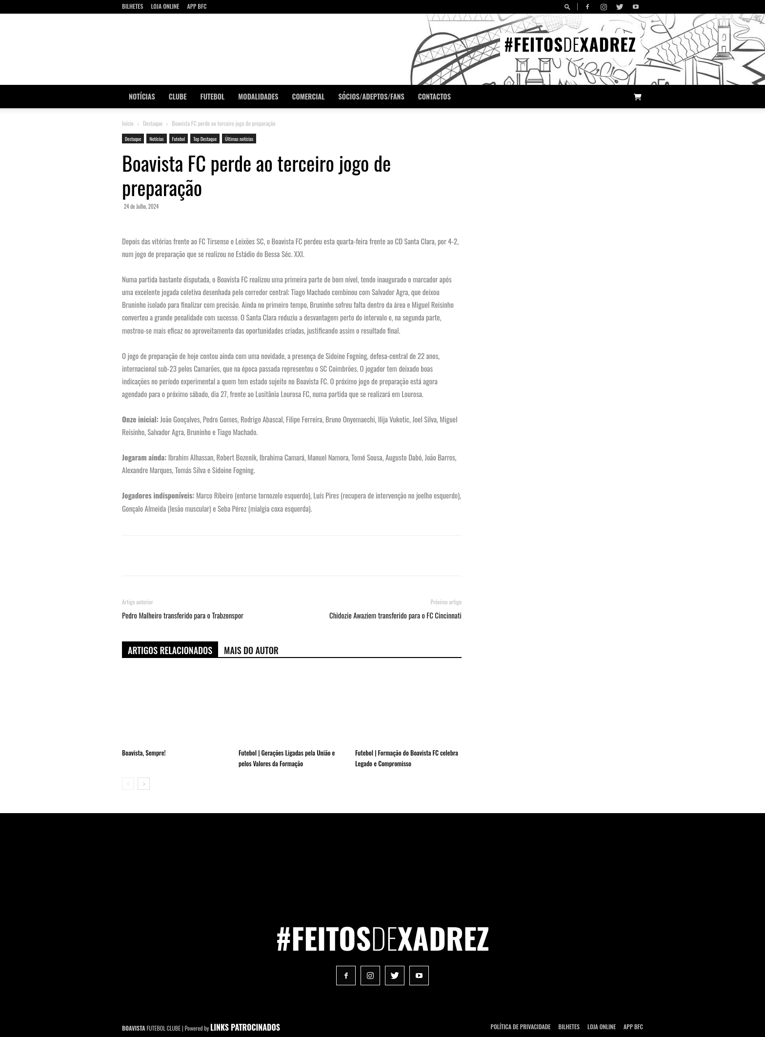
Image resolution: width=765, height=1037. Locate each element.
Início (128, 123)
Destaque (152, 123)
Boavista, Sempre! (143, 753)
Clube (178, 96)
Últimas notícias (239, 138)
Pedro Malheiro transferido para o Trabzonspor (182, 615)
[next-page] (144, 784)
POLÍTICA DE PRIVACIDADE (521, 1026)
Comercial (308, 96)
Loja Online (165, 6)
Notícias (142, 96)
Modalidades (258, 96)
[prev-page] (128, 784)
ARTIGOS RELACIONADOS (170, 650)
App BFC (196, 6)
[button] (569, 6)
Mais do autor (251, 650)
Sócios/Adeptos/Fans (371, 96)
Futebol (213, 96)
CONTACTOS (434, 96)
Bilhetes (132, 6)
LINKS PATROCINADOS (245, 1027)
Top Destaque (205, 138)
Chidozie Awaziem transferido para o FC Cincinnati (395, 615)
